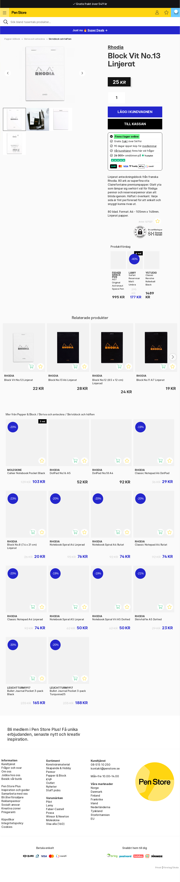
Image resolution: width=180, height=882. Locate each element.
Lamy (49, 805)
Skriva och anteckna (34, 39)
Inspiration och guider (15, 790)
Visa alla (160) (55, 824)
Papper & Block (12, 39)
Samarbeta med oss (14, 793)
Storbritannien (100, 815)
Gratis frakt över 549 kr (90, 4)
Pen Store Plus (11, 786)
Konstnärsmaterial (58, 764)
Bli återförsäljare (12, 797)
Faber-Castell (55, 809)
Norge (95, 788)
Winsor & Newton (57, 816)
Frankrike (97, 799)
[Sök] (90, 21)
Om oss (6, 771)
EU (92, 818)
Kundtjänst (8, 764)
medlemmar (149, 145)
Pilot (49, 801)
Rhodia (116, 47)
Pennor (50, 772)
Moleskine (52, 820)
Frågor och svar (11, 768)
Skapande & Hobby (58, 768)
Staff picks (53, 790)
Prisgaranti (8, 812)
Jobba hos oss (10, 775)
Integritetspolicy (12, 823)
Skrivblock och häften (60, 39)
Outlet (50, 783)
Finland (95, 795)
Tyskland (96, 811)
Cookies (6, 827)
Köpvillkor (7, 819)
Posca (50, 813)
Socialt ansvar (10, 804)
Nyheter (51, 786)
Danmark (96, 791)
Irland (94, 803)
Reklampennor (10, 801)
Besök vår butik (11, 779)
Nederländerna (100, 807)
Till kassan (135, 124)
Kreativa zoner (11, 808)
